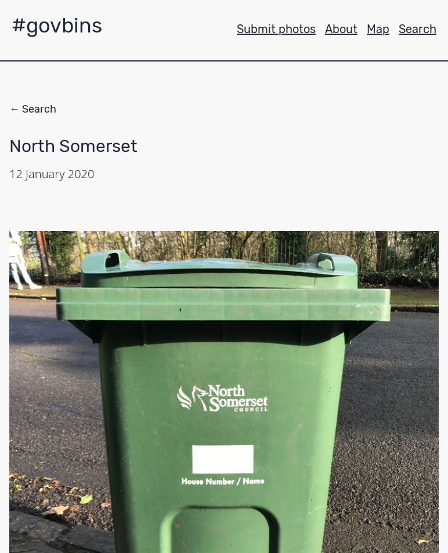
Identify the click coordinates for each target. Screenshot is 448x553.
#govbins (57, 25)
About (341, 29)
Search (417, 29)
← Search (32, 109)
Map (378, 29)
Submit (276, 29)
